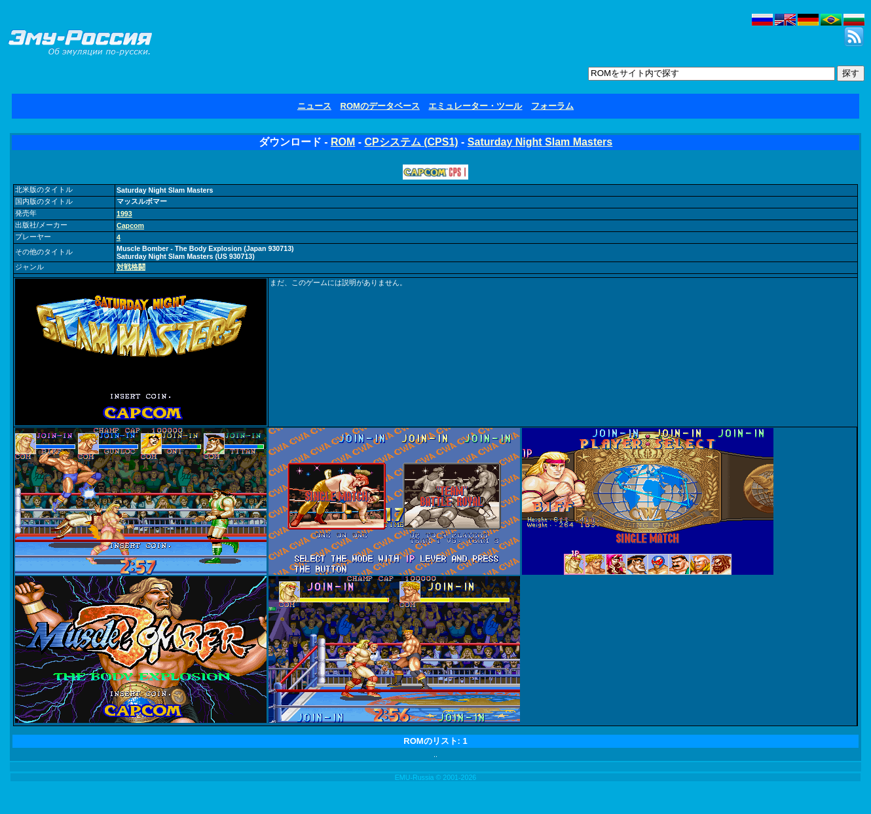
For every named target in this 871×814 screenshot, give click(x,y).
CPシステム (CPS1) (411, 141)
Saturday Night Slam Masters (540, 141)
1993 (124, 214)
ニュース (314, 106)
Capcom (130, 225)
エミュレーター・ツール (475, 106)
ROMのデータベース (380, 106)
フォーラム (552, 106)
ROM (343, 141)
